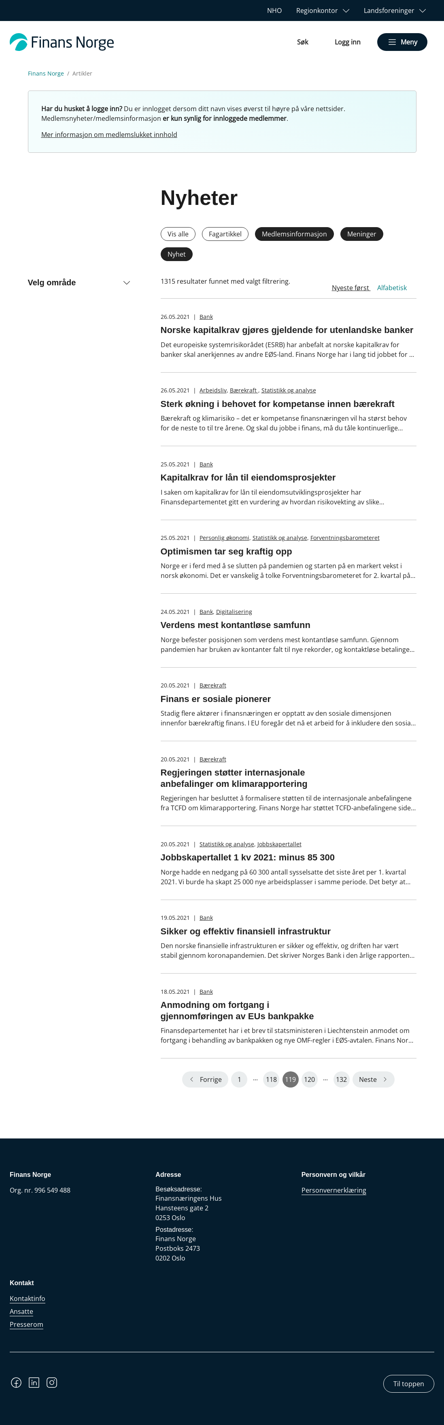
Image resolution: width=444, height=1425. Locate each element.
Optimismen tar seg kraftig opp (226, 551)
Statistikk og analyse (288, 390)
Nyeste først (351, 287)
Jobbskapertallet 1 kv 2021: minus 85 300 (248, 857)
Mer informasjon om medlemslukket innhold (109, 134)
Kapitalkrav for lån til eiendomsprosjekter (248, 477)
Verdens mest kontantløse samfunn (235, 625)
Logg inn (348, 42)
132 (341, 1079)
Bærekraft (244, 390)
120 (309, 1079)
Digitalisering (234, 612)
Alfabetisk (392, 287)
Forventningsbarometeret (345, 538)
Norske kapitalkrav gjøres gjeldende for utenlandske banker (287, 330)
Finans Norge (46, 73)
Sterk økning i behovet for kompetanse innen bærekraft (278, 404)
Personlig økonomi (224, 538)
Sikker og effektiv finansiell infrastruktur (246, 931)
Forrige (211, 1079)
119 (290, 1079)
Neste (368, 1079)
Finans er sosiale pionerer (216, 699)
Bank (206, 316)
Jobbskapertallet (279, 844)
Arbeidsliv (213, 390)
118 (271, 1079)
